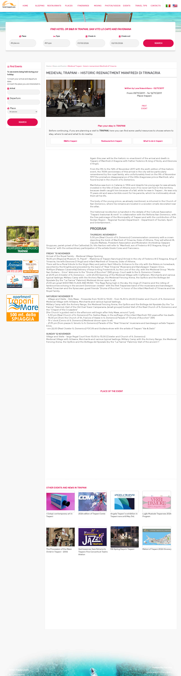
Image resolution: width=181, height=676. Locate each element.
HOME (25, 5)
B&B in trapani (70, 141)
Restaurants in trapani (111, 141)
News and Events (59, 66)
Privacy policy (165, 672)
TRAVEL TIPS (141, 5)
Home (48, 66)
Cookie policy (152, 672)
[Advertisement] (23, 177)
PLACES (69, 5)
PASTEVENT (144, 107)
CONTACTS (156, 5)
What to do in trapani (152, 141)
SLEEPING (40, 5)
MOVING (98, 5)
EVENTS (126, 5)
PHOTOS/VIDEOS (112, 5)
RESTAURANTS (54, 5)
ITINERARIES (83, 5)
